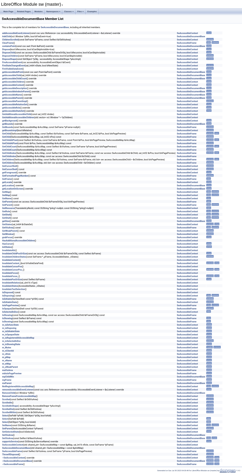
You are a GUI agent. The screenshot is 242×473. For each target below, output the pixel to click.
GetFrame (7, 179)
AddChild (6, 36)
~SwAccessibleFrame (12, 464)
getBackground (9, 120)
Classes (68, 11)
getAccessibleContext (12, 85)
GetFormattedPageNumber (15, 176)
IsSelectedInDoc (10, 312)
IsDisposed (7, 292)
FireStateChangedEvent (13, 65)
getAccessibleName (12, 95)
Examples (92, 11)
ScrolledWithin (9, 412)
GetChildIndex (9, 153)
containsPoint (9, 46)
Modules (38, 11)
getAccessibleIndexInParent (15, 91)
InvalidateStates (10, 286)
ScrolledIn (7, 402)
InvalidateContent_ (11, 263)
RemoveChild (8, 393)
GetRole (6, 211)
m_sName (7, 360)
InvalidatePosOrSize (12, 279)
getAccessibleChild (11, 75)
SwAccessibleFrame (186, 43)
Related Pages (24, 11)
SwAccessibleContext (187, 33)
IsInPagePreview (10, 305)
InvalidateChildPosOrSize (14, 253)
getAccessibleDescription (14, 88)
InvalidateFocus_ (10, 276)
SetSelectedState (10, 432)
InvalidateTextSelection (13, 289)
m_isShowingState (11, 344)
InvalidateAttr (8, 250)
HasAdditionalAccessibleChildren (18, 240)
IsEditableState (9, 302)
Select (5, 415)
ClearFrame (7, 43)
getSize (5, 221)
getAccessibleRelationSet (14, 104)
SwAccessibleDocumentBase (55, 27)
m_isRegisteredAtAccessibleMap (18, 338)
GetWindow (7, 234)
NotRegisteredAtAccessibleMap (17, 386)
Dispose (6, 49)
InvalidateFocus (9, 273)
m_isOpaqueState (10, 334)
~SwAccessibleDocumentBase (17, 461)
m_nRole (6, 354)
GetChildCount (9, 146)
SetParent (7, 428)
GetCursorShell (9, 166)
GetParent (7, 201)
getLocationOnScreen (12, 189)
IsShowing (7, 315)
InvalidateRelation (11, 282)
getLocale (7, 182)
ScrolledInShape (10, 406)
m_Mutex (6, 347)
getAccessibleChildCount (14, 78)
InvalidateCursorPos (12, 266)
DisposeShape (9, 59)
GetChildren (8, 159)
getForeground (9, 172)
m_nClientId (8, 351)
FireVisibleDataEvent (12, 69)
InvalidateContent (10, 260)
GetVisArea (7, 227)
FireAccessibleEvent (12, 62)
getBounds (7, 124)
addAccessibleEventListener (16, 33)
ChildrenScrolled (10, 39)
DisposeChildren (10, 56)
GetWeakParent (9, 231)
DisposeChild (8, 52)
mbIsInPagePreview (11, 373)
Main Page (8, 11)
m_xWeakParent (10, 367)
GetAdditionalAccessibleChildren (18, 117)
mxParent (7, 383)
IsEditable (7, 299)
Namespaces (53, 11)
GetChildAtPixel (9, 140)
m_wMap (6, 364)
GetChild (6, 133)
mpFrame (6, 380)
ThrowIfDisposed (10, 454)
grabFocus (7, 237)
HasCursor (7, 244)
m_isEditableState (11, 331)
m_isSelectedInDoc (11, 341)
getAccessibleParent (12, 98)
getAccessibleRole (11, 107)
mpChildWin (8, 376)
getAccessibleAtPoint (12, 72)
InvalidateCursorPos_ (12, 270)
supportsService (10, 441)
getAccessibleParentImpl (14, 101)
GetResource (8, 208)
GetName (6, 198)
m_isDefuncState (10, 325)
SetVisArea (7, 435)
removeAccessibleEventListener (17, 389)
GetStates (7, 224)
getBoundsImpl (9, 130)
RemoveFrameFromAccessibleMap (19, 396)
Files (80, 11)
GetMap (6, 192)
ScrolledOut (8, 409)
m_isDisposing (9, 328)
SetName (6, 425)
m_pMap (6, 357)
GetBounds (7, 127)
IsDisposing (8, 295)
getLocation (8, 185)
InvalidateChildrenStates (14, 257)
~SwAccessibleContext (13, 457)
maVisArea (7, 370)
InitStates (7, 247)
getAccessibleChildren (13, 82)
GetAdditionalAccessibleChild (16, 114)
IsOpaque (6, 308)
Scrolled (6, 399)
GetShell (6, 214)
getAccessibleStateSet (13, 111)
